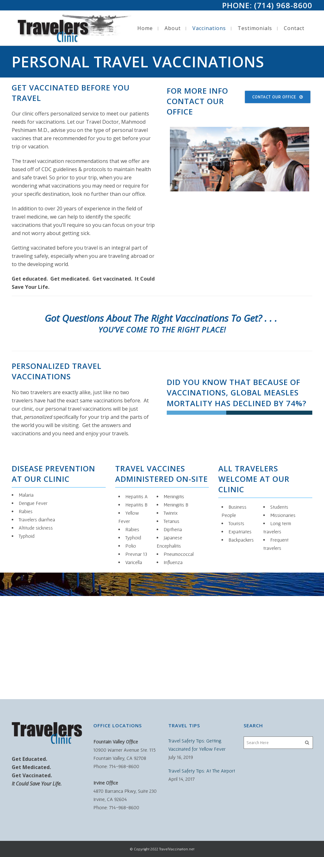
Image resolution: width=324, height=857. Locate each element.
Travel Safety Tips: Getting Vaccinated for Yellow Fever (197, 745)
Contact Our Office (277, 97)
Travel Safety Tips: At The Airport (201, 770)
